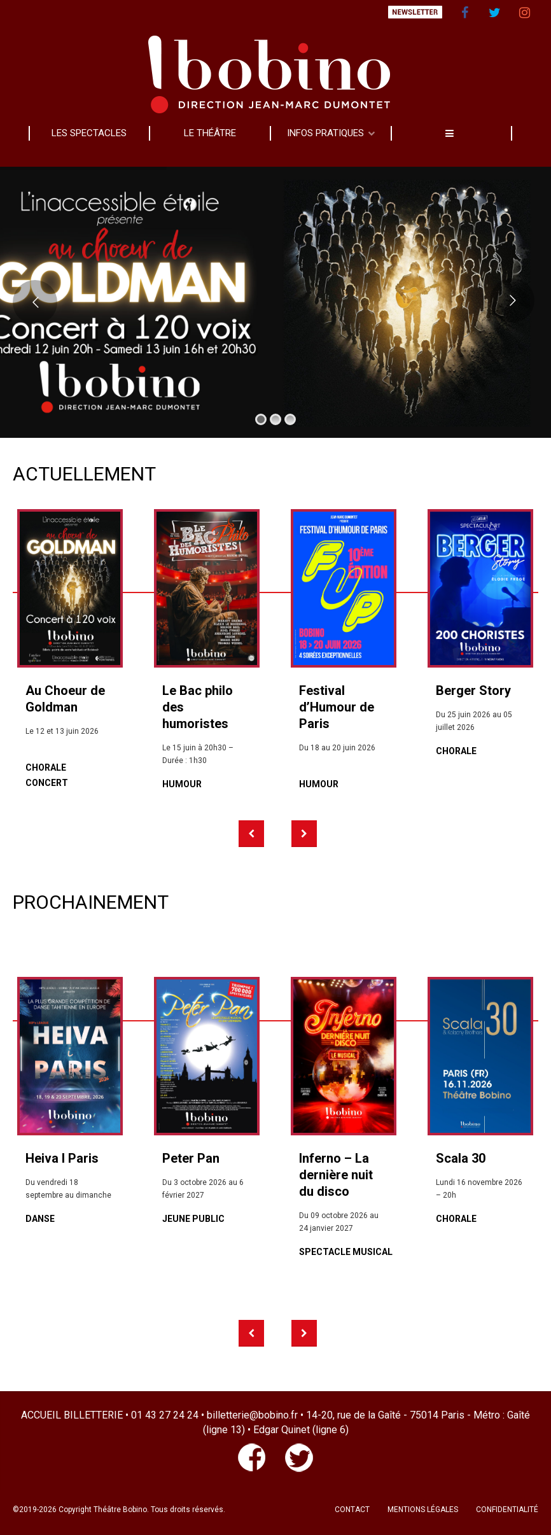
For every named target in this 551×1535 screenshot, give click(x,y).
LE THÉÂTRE (210, 133)
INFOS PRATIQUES (325, 133)
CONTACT (352, 1509)
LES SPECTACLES (89, 133)
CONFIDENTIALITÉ (507, 1509)
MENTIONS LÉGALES (422, 1509)
